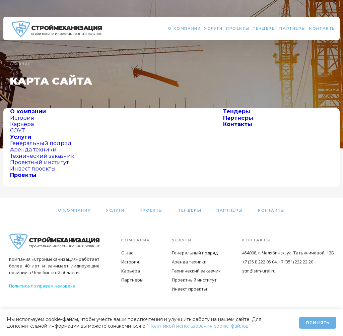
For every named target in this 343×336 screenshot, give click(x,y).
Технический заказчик (42, 156)
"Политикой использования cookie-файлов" (198, 326)
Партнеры (292, 28)
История (22, 118)
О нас (127, 253)
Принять (318, 322)
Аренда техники (33, 149)
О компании (184, 28)
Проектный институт (39, 162)
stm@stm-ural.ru (259, 271)
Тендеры (264, 28)
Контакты (322, 28)
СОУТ (17, 130)
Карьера (22, 124)
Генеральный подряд (41, 143)
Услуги (213, 28)
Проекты (238, 28)
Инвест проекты (33, 168)
